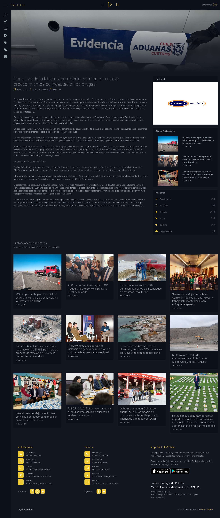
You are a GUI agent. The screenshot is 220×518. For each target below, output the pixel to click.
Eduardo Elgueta (40, 89)
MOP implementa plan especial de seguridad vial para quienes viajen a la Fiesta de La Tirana (198, 140)
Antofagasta (163, 199)
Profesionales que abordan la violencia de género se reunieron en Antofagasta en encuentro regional (89, 349)
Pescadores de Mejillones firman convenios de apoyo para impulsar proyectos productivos (36, 417)
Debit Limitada (206, 509)
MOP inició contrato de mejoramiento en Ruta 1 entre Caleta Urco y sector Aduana (190, 358)
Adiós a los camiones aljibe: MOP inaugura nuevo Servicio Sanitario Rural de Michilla (197, 159)
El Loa (160, 218)
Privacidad (28, 509)
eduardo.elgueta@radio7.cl (38, 469)
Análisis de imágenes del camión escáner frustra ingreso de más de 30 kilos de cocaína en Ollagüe (197, 175)
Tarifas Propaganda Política (167, 483)
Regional (56, 89)
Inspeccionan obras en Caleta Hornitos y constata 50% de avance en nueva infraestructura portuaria (141, 349)
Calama (161, 225)
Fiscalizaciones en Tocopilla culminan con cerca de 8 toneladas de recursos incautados (141, 289)
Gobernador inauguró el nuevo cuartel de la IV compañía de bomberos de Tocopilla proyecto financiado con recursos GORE (139, 413)
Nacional (161, 205)
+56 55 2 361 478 (100, 455)
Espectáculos (163, 231)
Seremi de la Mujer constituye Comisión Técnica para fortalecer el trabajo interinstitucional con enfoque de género (193, 299)
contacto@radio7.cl (101, 469)
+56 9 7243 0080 (33, 462)
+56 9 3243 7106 (99, 462)
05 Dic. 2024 (22, 89)
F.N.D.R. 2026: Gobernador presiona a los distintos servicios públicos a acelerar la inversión (89, 412)
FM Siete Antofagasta (160, 491)
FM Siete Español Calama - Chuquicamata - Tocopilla (174, 494)
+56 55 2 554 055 (33, 455)
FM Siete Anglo (157, 497)
